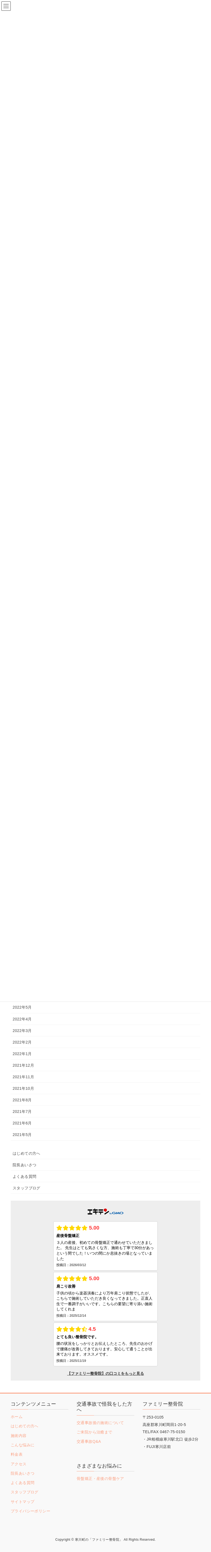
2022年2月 (22, 1042)
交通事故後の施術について (100, 1422)
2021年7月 (22, 1111)
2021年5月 (22, 1134)
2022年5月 (22, 1007)
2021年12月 (23, 1065)
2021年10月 (23, 1088)
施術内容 (19, 1435)
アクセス (19, 1464)
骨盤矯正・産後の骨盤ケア (100, 1478)
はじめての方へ (26, 1153)
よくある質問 (24, 1176)
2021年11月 (23, 1077)
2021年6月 (22, 1123)
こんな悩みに (22, 1445)
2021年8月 (22, 1100)
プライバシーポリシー (30, 1511)
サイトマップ (22, 1501)
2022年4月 (22, 1019)
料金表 (17, 1454)
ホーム (17, 1416)
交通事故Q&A (89, 1441)
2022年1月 (22, 1054)
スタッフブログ (26, 1188)
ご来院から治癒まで (94, 1432)
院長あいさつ (24, 1165)
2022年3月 (22, 1030)
